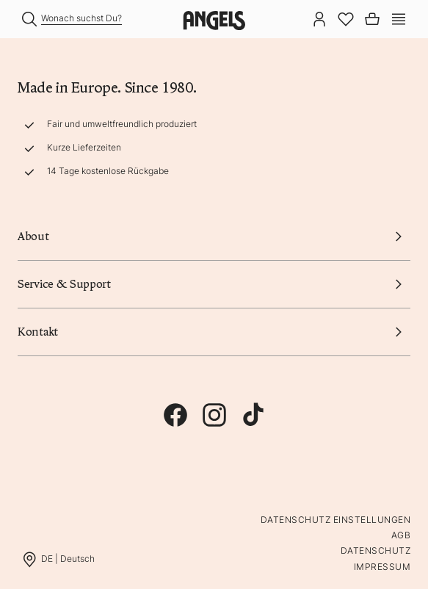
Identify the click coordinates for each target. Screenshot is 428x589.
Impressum (382, 566)
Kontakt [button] (214, 332)
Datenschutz (375, 550)
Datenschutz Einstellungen (335, 519)
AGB (400, 535)
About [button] (214, 236)
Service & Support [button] (214, 284)
